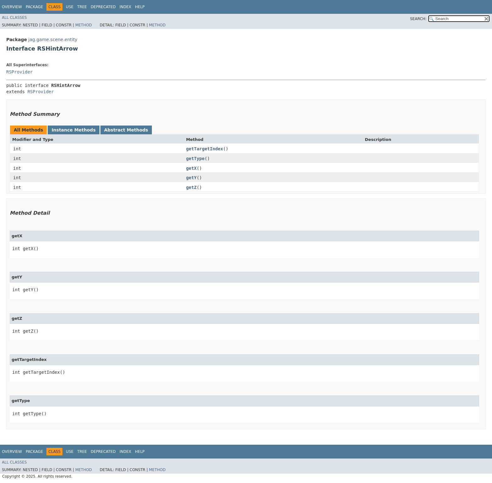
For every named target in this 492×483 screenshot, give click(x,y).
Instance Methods (73, 129)
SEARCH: (418, 19)
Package (34, 7)
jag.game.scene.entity (52, 39)
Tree (82, 7)
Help (140, 7)
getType (195, 158)
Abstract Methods (126, 129)
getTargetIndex (204, 148)
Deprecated (103, 7)
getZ (191, 187)
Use (69, 7)
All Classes (14, 17)
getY (191, 177)
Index (125, 7)
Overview (12, 7)
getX (191, 168)
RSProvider (19, 71)
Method (83, 25)
